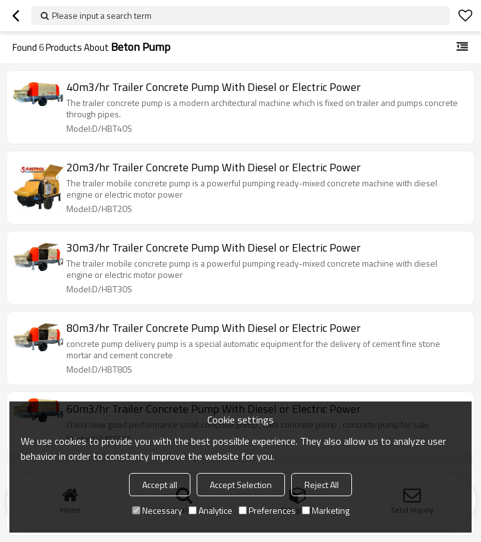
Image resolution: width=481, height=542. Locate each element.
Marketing (325, 510)
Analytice (210, 510)
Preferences (267, 510)
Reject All (321, 484)
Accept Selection (241, 484)
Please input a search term (102, 15)
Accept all (159, 484)
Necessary (157, 510)
